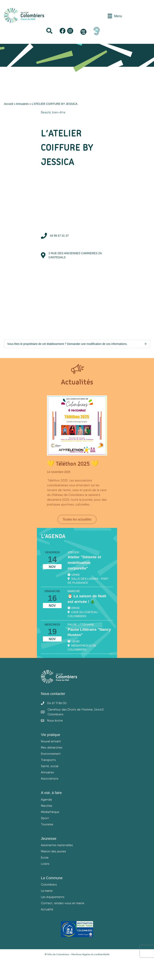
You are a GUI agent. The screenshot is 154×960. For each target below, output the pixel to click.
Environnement (51, 753)
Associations (49, 778)
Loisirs (45, 863)
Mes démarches (51, 747)
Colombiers (49, 884)
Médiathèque (50, 812)
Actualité (47, 909)
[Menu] (115, 16)
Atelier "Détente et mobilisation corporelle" (84, 562)
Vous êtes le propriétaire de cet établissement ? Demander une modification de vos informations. (67, 343)
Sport (45, 818)
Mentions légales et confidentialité (90, 954)
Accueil (8, 103)
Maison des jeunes (53, 851)
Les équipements (52, 897)
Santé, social (49, 766)
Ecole (45, 857)
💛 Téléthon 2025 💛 (72, 464)
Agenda (46, 799)
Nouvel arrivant (51, 741)
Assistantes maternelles (57, 845)
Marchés (46, 805)
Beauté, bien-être (53, 112)
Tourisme (47, 824)
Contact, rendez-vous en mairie (62, 903)
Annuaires (22, 103)
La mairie (47, 890)
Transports (48, 760)
